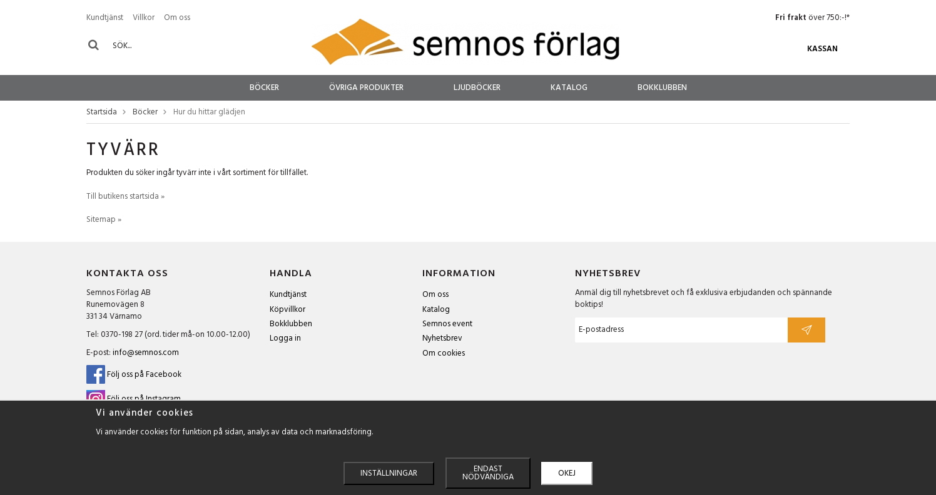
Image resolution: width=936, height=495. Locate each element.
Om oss (177, 17)
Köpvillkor (287, 309)
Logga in (285, 338)
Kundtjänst (104, 17)
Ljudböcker (477, 87)
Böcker (264, 87)
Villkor (144, 17)
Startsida (101, 113)
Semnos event (447, 324)
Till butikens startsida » (125, 196)
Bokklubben (662, 87)
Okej (567, 473)
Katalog (569, 87)
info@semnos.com (146, 352)
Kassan (822, 49)
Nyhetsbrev (442, 338)
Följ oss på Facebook (133, 374)
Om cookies (443, 353)
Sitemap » (103, 219)
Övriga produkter (366, 87)
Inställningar (388, 473)
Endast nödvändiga (488, 473)
